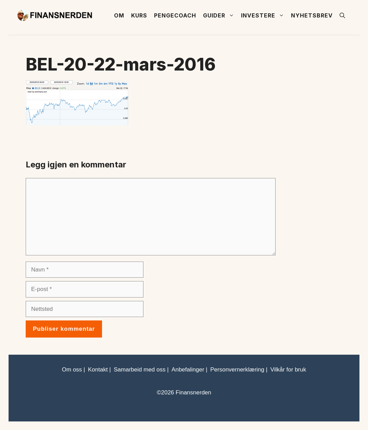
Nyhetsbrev (312, 15)
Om (119, 15)
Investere (264, 15)
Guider (220, 15)
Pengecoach (175, 15)
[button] (342, 15)
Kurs (139, 15)
